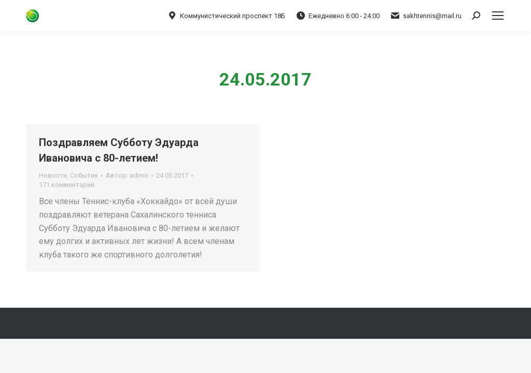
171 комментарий (66, 185)
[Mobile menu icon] (498, 15)
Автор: (127, 175)
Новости (53, 175)
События (84, 175)
